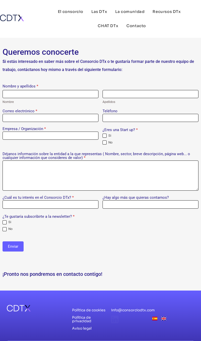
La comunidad (129, 11)
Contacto (136, 25)
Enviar (13, 246)
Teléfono (110, 111)
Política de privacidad (81, 319)
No (107, 142)
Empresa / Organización (24, 129)
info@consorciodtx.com (133, 310)
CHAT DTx (108, 25)
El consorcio (70, 11)
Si (107, 136)
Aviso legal (82, 328)
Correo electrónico (20, 111)
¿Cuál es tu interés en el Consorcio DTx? (38, 198)
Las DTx (99, 11)
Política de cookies (89, 310)
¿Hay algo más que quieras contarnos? (136, 198)
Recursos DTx (167, 11)
